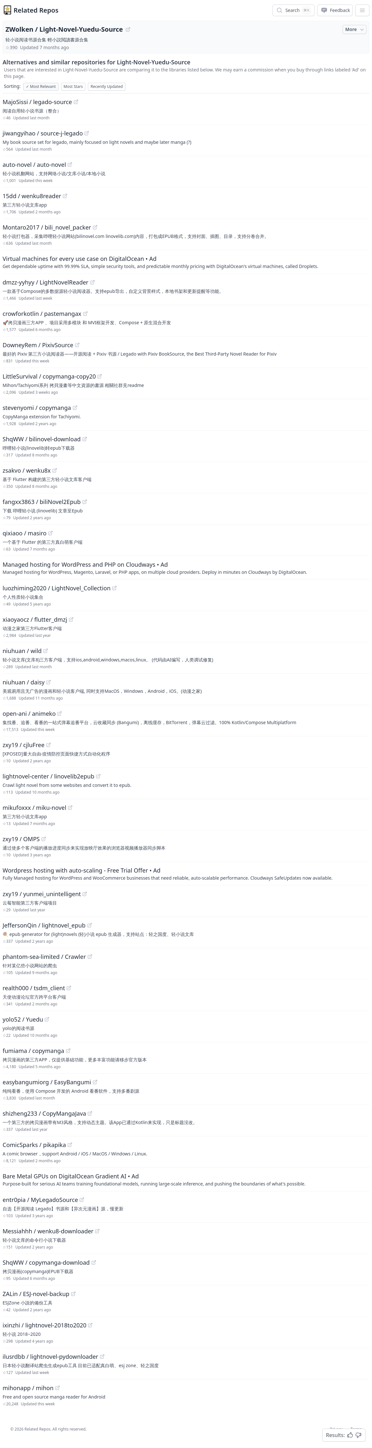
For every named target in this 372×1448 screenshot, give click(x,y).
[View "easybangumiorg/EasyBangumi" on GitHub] (95, 1082)
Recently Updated (106, 86)
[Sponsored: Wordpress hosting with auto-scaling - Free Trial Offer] (186, 873)
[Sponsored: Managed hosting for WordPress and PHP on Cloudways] (186, 567)
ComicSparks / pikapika (34, 1145)
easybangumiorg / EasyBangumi (47, 1082)
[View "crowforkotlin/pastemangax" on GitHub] (85, 313)
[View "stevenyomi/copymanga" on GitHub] (75, 407)
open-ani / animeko (29, 713)
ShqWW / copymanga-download (46, 1262)
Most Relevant (41, 86)
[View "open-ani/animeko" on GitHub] (59, 713)
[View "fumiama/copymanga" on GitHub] (68, 1050)
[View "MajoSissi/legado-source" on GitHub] (76, 101)
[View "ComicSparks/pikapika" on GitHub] (69, 1144)
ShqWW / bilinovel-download (42, 439)
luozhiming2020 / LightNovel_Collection (57, 588)
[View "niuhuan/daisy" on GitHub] (48, 682)
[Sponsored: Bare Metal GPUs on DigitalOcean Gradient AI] (186, 1179)
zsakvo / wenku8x (27, 470)
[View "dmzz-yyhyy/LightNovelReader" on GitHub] (92, 282)
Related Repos (36, 10)
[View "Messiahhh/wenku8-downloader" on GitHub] (97, 1231)
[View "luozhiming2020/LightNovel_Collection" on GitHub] (114, 588)
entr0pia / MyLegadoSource (40, 1200)
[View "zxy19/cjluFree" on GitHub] (48, 744)
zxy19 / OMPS (21, 839)
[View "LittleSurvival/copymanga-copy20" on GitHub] (99, 376)
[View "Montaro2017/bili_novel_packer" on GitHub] (95, 227)
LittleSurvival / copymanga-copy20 (49, 376)
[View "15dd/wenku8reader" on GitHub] (65, 195)
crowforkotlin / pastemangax (42, 313)
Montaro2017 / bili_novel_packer (47, 227)
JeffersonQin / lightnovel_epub (44, 925)
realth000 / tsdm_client (34, 988)
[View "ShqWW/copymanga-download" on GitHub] (93, 1262)
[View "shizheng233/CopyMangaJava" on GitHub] (89, 1113)
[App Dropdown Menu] (362, 10)
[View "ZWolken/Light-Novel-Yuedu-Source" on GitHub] (128, 29)
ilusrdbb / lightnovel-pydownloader (50, 1356)
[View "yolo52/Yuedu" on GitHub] (46, 1019)
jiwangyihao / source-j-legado (43, 133)
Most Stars (73, 86)
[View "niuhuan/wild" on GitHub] (45, 650)
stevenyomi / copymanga (37, 408)
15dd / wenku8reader (32, 196)
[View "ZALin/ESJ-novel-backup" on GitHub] (73, 1293)
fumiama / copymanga (33, 1051)
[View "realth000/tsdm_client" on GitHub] (68, 988)
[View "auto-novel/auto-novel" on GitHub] (69, 164)
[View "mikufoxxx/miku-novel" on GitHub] (70, 807)
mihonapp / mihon (28, 1388)
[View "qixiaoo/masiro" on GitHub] (50, 533)
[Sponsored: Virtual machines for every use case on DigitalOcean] (186, 262)
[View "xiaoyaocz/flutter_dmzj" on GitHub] (71, 619)
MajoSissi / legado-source (37, 102)
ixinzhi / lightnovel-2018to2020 (44, 1325)
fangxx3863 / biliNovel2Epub (42, 502)
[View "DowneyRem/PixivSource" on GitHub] (77, 345)
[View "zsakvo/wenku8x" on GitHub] (54, 470)
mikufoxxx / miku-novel (34, 807)
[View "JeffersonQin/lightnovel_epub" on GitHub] (89, 925)
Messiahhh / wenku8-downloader (48, 1231)
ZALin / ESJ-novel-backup (36, 1294)
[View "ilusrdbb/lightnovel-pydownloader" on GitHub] (102, 1356)
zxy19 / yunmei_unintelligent (42, 894)
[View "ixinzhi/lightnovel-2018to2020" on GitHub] (90, 1325)
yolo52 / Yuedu (23, 1019)
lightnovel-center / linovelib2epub (48, 776)
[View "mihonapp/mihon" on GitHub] (57, 1387)
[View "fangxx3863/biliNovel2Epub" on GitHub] (84, 501)
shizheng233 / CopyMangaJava (44, 1113)
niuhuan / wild (22, 651)
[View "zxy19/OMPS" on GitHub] (43, 839)
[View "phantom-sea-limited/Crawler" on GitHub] (89, 956)
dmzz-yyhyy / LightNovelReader (46, 282)
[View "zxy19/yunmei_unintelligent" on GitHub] (84, 893)
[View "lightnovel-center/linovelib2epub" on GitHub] (98, 776)
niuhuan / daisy (24, 682)
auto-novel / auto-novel (34, 164)
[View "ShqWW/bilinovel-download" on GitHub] (84, 439)
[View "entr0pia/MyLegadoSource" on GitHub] (81, 1199)
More (355, 29)
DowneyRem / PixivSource (38, 345)
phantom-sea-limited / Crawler (44, 956)
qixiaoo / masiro (25, 533)
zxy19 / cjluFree (24, 745)
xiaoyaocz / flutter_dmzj (35, 619)
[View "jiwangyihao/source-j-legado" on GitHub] (86, 133)
